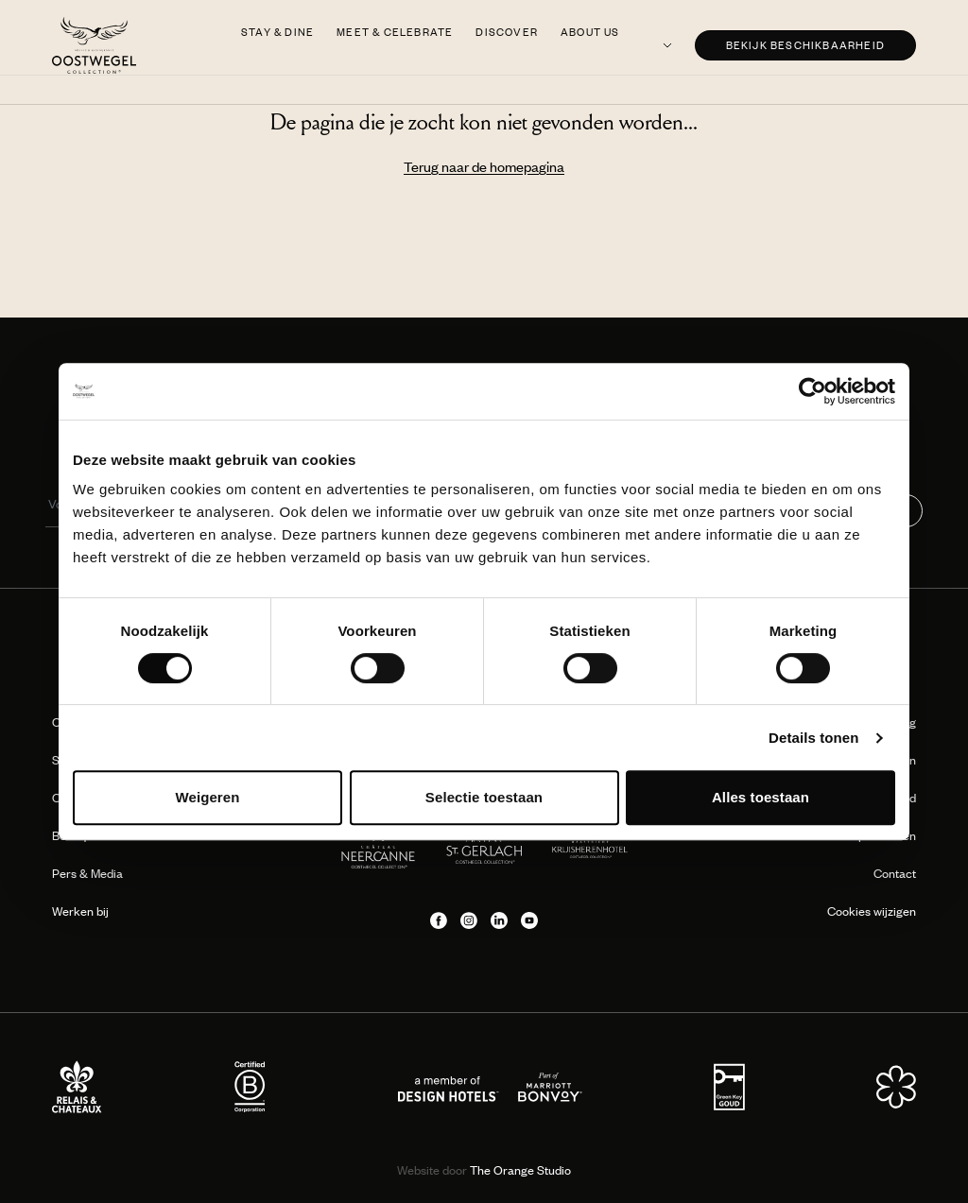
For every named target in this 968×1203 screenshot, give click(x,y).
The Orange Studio (484, 1169)
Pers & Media (87, 873)
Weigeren (207, 797)
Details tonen (813, 738)
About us (590, 32)
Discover (506, 32)
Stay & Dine (277, 32)
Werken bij (80, 910)
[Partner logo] (77, 1086)
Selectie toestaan (484, 797)
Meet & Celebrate (395, 32)
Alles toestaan (760, 797)
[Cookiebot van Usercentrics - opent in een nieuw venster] (812, 391)
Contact (894, 873)
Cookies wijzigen (871, 910)
